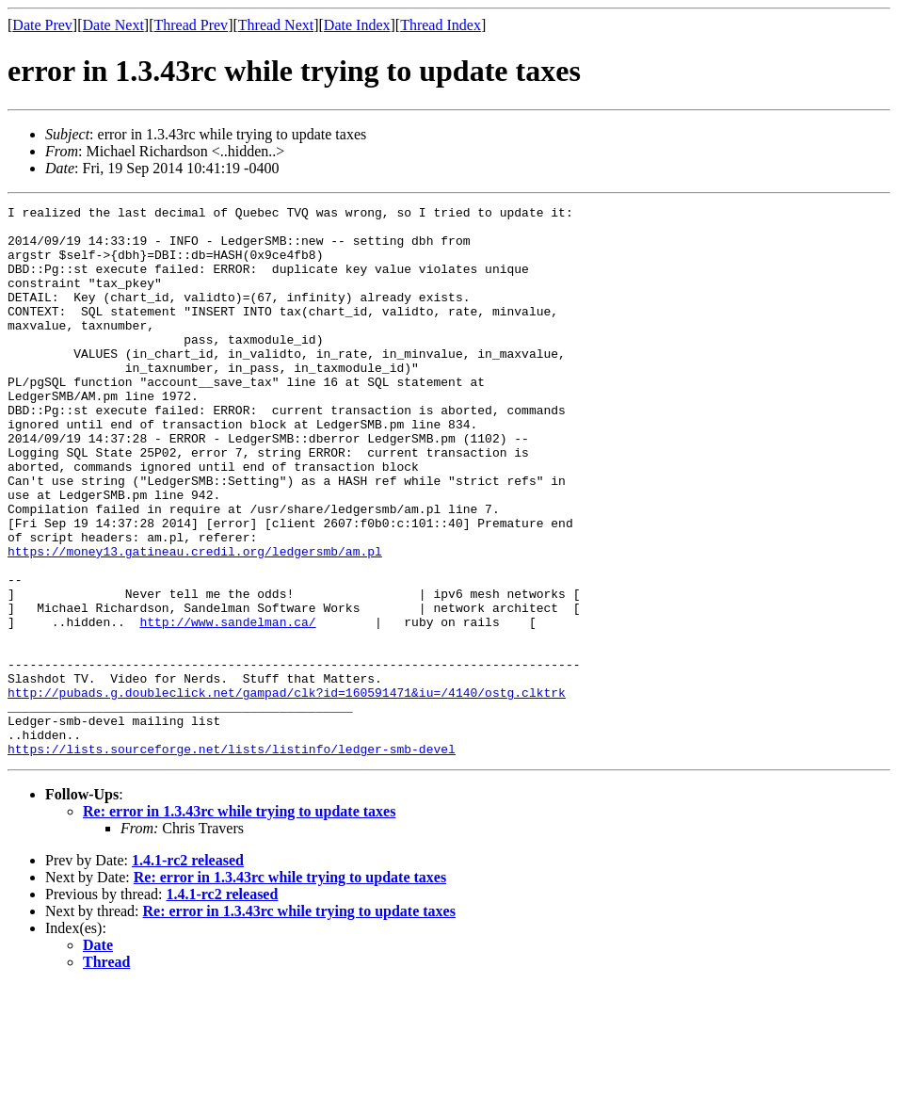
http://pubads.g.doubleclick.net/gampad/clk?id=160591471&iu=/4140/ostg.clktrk (287, 790)
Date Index (357, 25)
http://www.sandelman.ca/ (227, 706)
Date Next (113, 25)
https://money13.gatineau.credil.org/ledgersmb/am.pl (195, 621)
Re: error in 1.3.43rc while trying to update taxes (239, 921)
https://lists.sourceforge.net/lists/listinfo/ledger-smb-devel (232, 858)
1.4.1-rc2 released (188, 970)
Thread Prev (190, 25)
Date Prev (42, 25)
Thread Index (440, 25)
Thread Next (275, 25)
